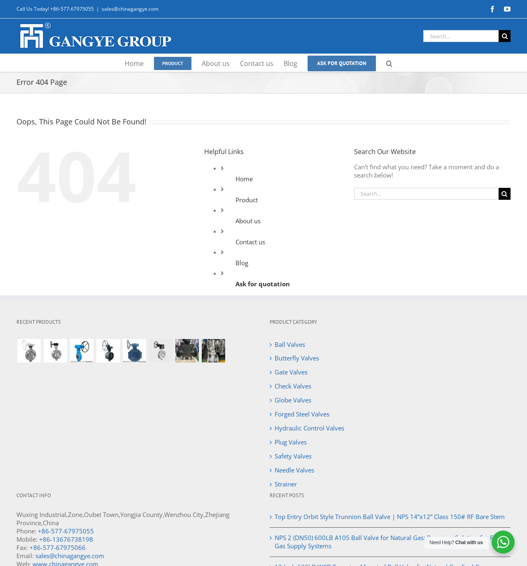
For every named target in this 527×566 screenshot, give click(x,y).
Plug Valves (291, 442)
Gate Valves (291, 372)
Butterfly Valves (297, 358)
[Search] (505, 36)
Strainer (286, 484)
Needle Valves (294, 470)
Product (247, 200)
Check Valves (293, 386)
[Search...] (461, 36)
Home (244, 179)
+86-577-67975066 (58, 547)
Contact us (250, 242)
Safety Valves (293, 456)
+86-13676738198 (66, 539)
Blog (242, 263)
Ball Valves (290, 344)
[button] (389, 63)
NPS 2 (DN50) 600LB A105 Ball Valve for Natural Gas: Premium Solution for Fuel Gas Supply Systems (388, 541)
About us (248, 221)
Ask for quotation (263, 284)
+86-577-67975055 (66, 531)
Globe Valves (293, 400)
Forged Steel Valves (302, 414)
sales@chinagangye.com (130, 8)
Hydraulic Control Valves (309, 428)
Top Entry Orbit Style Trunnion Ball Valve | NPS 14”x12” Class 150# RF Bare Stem (390, 516)
